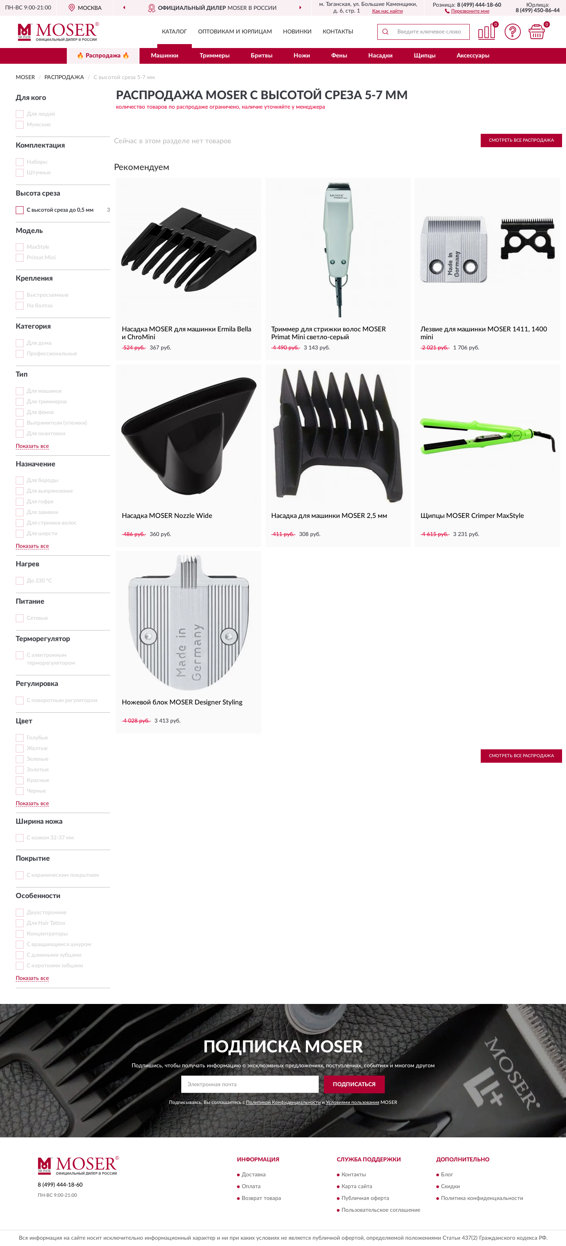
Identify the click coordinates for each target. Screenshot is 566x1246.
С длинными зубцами (54, 955)
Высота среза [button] (38, 193)
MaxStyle (38, 247)
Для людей (41, 114)
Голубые (37, 738)
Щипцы (425, 56)
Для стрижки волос (52, 523)
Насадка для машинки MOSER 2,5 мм (329, 515)
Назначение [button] (35, 464)
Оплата (251, 1186)
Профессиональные (52, 354)
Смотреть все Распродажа (521, 140)
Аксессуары (473, 56)
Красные (38, 780)
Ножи (302, 56)
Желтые (37, 748)
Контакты (338, 32)
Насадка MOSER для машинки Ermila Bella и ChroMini (186, 333)
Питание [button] (30, 601)
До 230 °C (39, 581)
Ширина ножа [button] (39, 821)
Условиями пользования (352, 1102)
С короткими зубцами (55, 966)
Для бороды (42, 480)
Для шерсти (42, 533)
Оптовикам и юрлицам (235, 32)
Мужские (39, 125)
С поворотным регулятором (62, 700)
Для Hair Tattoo (46, 923)
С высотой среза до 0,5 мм (60, 210)
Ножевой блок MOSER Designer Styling (182, 702)
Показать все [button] (32, 446)
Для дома (39, 343)
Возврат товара (261, 1198)
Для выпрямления (50, 491)
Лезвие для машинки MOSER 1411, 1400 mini (484, 333)
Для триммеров (47, 402)
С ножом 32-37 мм (50, 838)
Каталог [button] (174, 32)
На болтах (40, 306)
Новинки (297, 32)
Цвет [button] (24, 721)
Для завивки (42, 512)
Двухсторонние (46, 912)
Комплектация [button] (40, 145)
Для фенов (40, 412)
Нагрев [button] (27, 564)
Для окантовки (46, 433)
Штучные (39, 173)
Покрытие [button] (33, 858)
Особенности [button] (38, 896)
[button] (467, 10)
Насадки (380, 56)
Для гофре (40, 502)
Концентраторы (47, 934)
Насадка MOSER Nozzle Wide (167, 515)
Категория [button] (33, 326)
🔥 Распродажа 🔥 (103, 56)
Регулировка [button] (37, 684)
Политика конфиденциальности (482, 1198)
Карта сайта (357, 1186)
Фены (339, 56)
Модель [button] (29, 231)
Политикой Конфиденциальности (283, 1102)
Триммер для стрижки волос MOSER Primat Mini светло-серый (328, 333)
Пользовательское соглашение (381, 1210)
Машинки (164, 56)
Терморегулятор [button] (43, 639)
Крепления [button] (34, 278)
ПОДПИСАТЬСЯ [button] (354, 1084)
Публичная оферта (365, 1198)
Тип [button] (22, 374)
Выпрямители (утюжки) (57, 423)
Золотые (38, 770)
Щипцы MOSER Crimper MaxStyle (472, 515)
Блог (447, 1175)
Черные (36, 791)
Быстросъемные (47, 295)
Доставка (254, 1175)
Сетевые (37, 618)
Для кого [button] (31, 98)
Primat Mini (41, 258)
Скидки (450, 1186)
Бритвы (261, 56)
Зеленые (37, 759)
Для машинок (44, 391)
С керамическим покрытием (63, 875)
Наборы (37, 162)
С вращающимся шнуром (59, 944)
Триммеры (215, 56)
